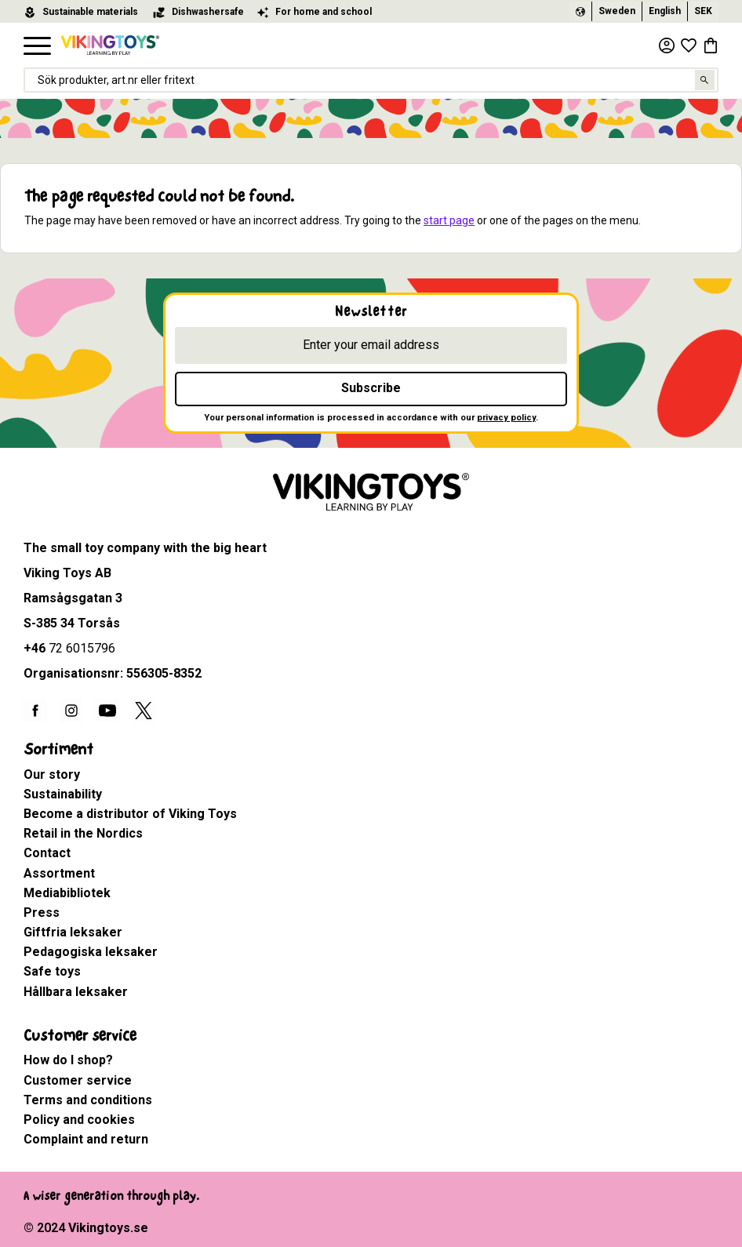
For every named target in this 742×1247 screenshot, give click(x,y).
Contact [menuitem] (47, 852)
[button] (37, 46)
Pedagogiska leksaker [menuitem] (91, 951)
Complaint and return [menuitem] (86, 1139)
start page (449, 220)
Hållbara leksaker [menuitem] (76, 991)
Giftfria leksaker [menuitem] (73, 932)
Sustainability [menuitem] (63, 794)
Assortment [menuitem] (59, 873)
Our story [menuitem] (52, 774)
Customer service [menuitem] (80, 1035)
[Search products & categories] (371, 80)
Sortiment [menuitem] (58, 749)
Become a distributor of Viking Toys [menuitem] (130, 813)
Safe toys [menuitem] (52, 971)
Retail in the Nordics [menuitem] (83, 833)
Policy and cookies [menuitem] (79, 1119)
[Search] (705, 81)
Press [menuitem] (42, 912)
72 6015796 (82, 648)
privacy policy (506, 418)
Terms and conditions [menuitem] (88, 1099)
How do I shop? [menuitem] (68, 1059)
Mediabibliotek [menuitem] (67, 892)
